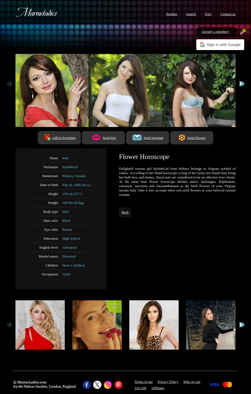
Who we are (191, 382)
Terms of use (144, 382)
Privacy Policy (168, 382)
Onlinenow (115, 306)
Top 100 (140, 388)
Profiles (171, 14)
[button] (220, 44)
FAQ (208, 14)
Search (191, 14)
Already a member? (215, 32)
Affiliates (158, 388)
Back (125, 212)
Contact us (228, 14)
